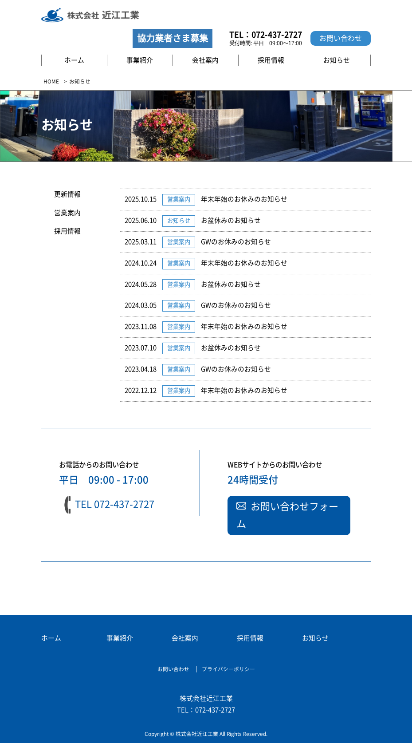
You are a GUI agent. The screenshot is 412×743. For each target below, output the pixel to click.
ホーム (74, 60)
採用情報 (271, 60)
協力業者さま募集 (172, 38)
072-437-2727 (276, 35)
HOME (51, 81)
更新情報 (67, 194)
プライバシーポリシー (228, 669)
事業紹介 (139, 60)
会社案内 (205, 60)
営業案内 (67, 212)
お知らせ (336, 60)
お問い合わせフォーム (287, 515)
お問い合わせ (340, 38)
